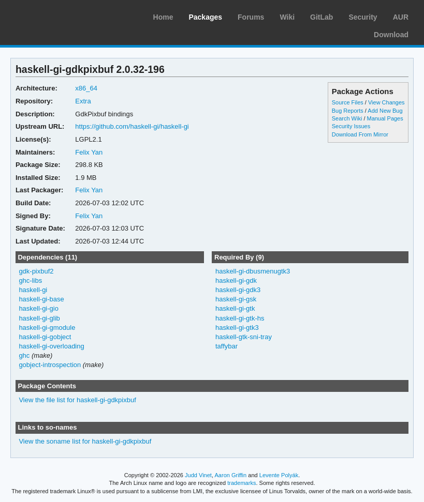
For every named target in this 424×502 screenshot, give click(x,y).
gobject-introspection (50, 365)
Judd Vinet (198, 475)
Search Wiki (347, 118)
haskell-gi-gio (39, 308)
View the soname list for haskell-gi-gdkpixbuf (85, 441)
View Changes (386, 102)
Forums (251, 17)
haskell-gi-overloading (51, 346)
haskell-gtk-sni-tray (243, 337)
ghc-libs (30, 280)
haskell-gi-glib (39, 318)
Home (163, 17)
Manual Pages (385, 118)
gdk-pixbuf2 (36, 271)
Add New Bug (385, 111)
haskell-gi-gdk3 (237, 290)
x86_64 (86, 88)
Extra (83, 101)
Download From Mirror (360, 134)
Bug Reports (347, 111)
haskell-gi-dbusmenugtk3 (252, 271)
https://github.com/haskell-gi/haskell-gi (131, 126)
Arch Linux (57, 15)
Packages (205, 17)
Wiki (287, 17)
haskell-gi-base (41, 299)
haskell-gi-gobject (45, 337)
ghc (24, 355)
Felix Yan (89, 152)
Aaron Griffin (230, 475)
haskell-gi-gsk (235, 299)
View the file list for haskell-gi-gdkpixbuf (77, 400)
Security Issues (351, 126)
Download (391, 35)
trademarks (241, 483)
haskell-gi (33, 290)
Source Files (347, 102)
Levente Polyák (278, 475)
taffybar (226, 346)
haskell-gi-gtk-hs (240, 318)
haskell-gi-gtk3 (237, 327)
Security (362, 17)
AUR (400, 17)
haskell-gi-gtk (235, 308)
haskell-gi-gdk (236, 280)
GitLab (321, 17)
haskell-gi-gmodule (47, 327)
